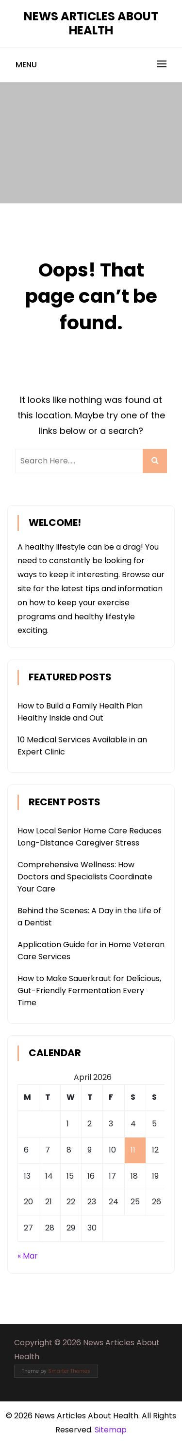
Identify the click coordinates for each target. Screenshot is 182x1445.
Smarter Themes (69, 1371)
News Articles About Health (91, 23)
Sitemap (111, 1429)
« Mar (27, 1255)
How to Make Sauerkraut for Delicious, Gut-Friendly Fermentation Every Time (89, 990)
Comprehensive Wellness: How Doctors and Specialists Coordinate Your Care (84, 876)
